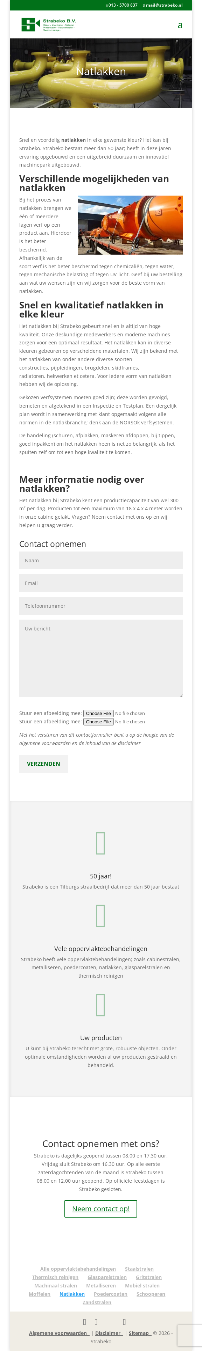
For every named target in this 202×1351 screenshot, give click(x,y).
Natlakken (72, 1294)
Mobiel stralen (142, 1285)
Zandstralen (97, 1302)
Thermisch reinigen (55, 1277)
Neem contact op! (101, 1208)
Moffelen (39, 1294)
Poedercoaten (110, 1294)
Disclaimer (109, 1333)
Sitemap (140, 1333)
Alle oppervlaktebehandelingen (78, 1268)
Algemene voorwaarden (59, 1333)
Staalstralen (139, 1268)
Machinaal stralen (55, 1285)
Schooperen (151, 1294)
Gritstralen (149, 1277)
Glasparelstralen (107, 1277)
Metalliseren (101, 1285)
